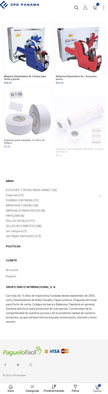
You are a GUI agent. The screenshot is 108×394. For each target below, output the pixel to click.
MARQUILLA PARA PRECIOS (23, 210)
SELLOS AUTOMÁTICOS (21, 226)
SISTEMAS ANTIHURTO (20, 236)
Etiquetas (12, 195)
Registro (11, 276)
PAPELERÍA (13, 215)
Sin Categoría (14, 231)
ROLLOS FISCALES (17, 220)
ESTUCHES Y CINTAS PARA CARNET (28, 190)
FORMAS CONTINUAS (19, 200)
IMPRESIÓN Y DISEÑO (19, 205)
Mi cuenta (12, 270)
